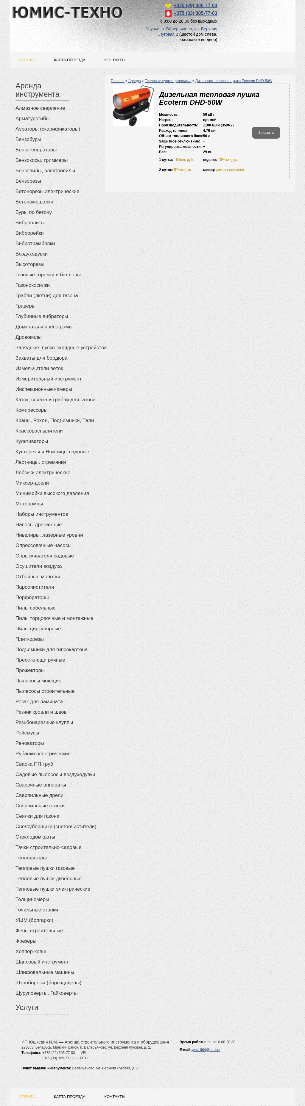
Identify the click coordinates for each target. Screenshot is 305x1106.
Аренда (27, 60)
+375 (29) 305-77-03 (195, 5)
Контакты (115, 60)
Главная (118, 81)
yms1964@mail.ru (206, 1050)
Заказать (266, 133)
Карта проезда (69, 60)
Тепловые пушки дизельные (168, 81)
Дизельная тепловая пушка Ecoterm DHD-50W (233, 81)
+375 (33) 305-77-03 (195, 13)
